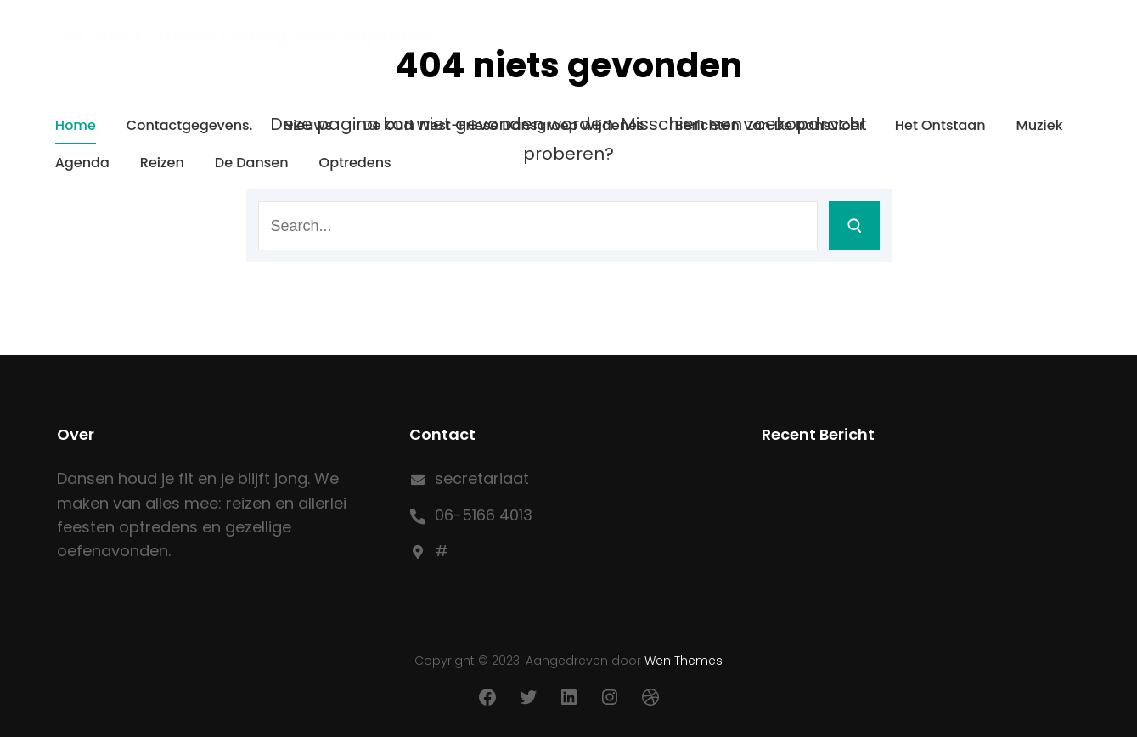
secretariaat (482, 478)
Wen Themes (683, 660)
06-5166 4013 (483, 515)
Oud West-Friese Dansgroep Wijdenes (239, 34)
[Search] (854, 225)
